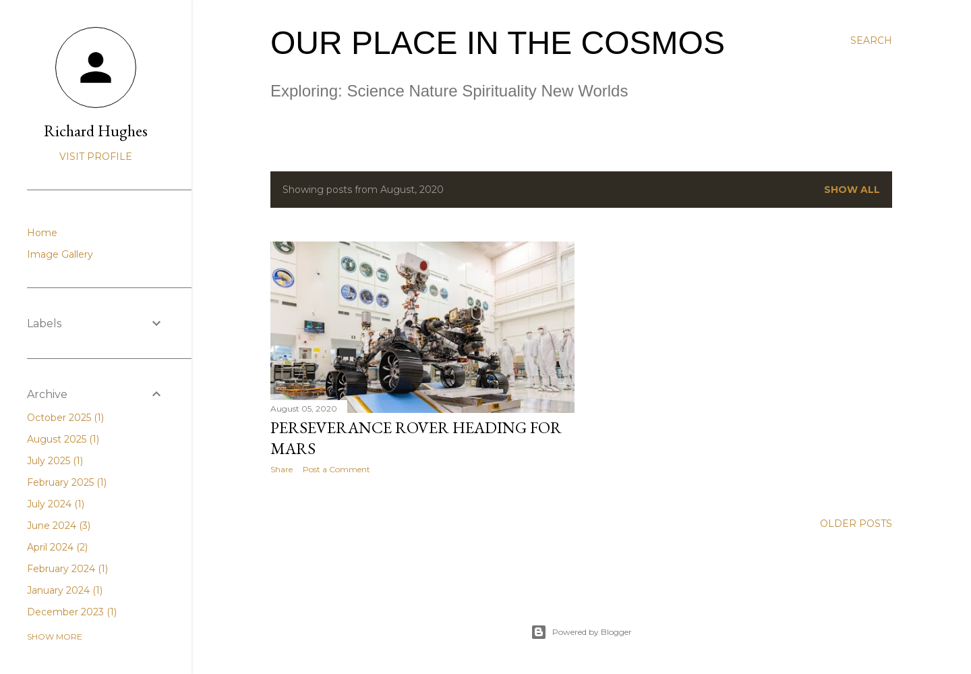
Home (42, 233)
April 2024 (57, 547)
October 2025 (65, 418)
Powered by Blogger (581, 632)
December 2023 (72, 612)
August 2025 (63, 439)
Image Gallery (60, 254)
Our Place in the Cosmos (497, 43)
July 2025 (55, 461)
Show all (852, 190)
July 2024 (55, 504)
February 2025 (67, 482)
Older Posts (856, 523)
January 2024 (64, 590)
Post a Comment (336, 469)
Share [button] (281, 469)
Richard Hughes (96, 130)
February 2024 (67, 569)
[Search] (871, 40)
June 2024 (58, 525)
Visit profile (95, 156)
